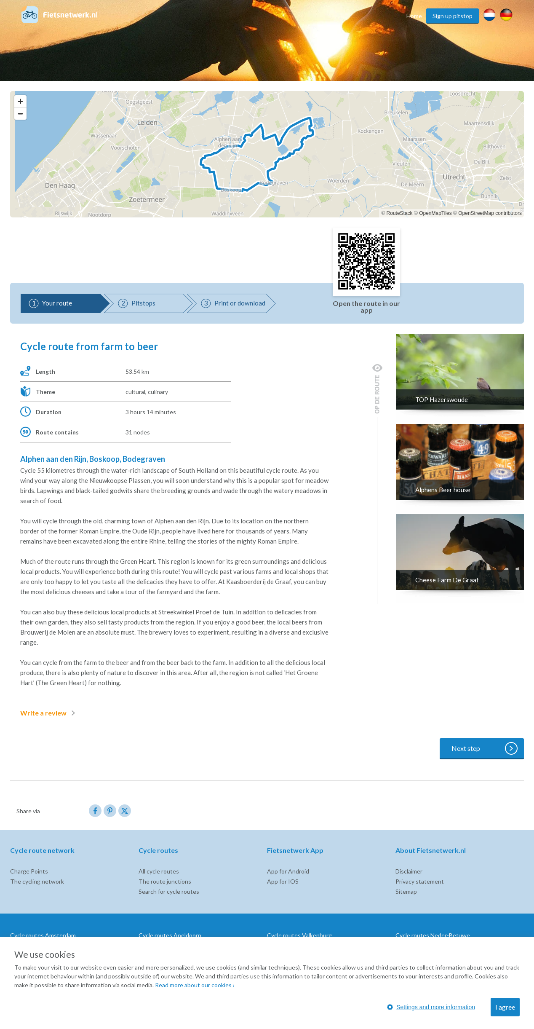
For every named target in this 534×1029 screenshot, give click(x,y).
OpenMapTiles (435, 213)
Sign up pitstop (453, 15)
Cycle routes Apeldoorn (170, 935)
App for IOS (283, 881)
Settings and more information (431, 1007)
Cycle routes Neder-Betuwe (432, 935)
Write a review (49, 713)
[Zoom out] (20, 113)
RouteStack (400, 213)
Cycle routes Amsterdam (43, 935)
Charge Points (29, 871)
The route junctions (165, 881)
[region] (267, 154)
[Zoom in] (20, 101)
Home (414, 15)
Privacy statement (419, 881)
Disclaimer (408, 871)
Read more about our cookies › (195, 985)
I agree (505, 1007)
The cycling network (37, 881)
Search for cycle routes (169, 891)
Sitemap (406, 891)
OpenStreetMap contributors (490, 213)
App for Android (288, 871)
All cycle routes (159, 871)
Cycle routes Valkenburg (299, 935)
